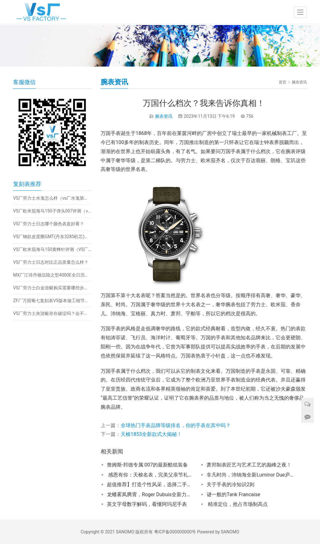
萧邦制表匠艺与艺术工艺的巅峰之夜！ (249, 465)
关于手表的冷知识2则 (230, 484)
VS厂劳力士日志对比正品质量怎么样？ (50, 262)
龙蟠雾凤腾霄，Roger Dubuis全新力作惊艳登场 (151, 494)
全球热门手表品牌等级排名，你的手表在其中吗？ (176, 425)
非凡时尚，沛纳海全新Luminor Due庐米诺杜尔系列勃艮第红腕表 (250, 475)
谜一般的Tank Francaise (233, 494)
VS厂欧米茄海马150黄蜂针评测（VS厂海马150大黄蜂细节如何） (52, 249)
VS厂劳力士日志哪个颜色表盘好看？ (48, 223)
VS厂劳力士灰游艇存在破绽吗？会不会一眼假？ (52, 313)
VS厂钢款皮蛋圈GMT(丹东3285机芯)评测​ (52, 236)
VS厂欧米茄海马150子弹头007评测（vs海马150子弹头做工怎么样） (52, 210)
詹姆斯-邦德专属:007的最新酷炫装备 (147, 465)
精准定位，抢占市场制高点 (237, 504)
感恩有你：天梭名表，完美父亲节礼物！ (151, 475)
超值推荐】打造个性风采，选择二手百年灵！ (151, 484)
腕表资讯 (163, 116)
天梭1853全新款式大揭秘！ (151, 434)
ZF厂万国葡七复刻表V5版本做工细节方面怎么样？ (52, 300)
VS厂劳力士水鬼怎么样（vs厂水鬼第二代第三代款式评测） (52, 198)
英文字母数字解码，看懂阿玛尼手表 (147, 504)
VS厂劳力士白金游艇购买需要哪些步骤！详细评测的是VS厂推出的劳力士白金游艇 (52, 287)
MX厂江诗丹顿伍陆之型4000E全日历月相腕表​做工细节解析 (52, 274)
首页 (282, 82)
